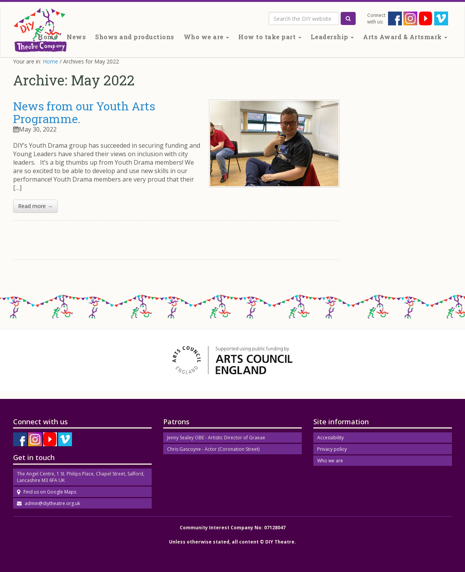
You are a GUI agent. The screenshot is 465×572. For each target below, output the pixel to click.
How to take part (269, 37)
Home (47, 37)
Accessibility (330, 437)
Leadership (332, 37)
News (76, 37)
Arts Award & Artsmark (405, 37)
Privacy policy (332, 449)
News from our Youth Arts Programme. (84, 112)
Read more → (35, 206)
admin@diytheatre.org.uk (48, 503)
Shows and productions (134, 37)
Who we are (206, 37)
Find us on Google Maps (46, 492)
